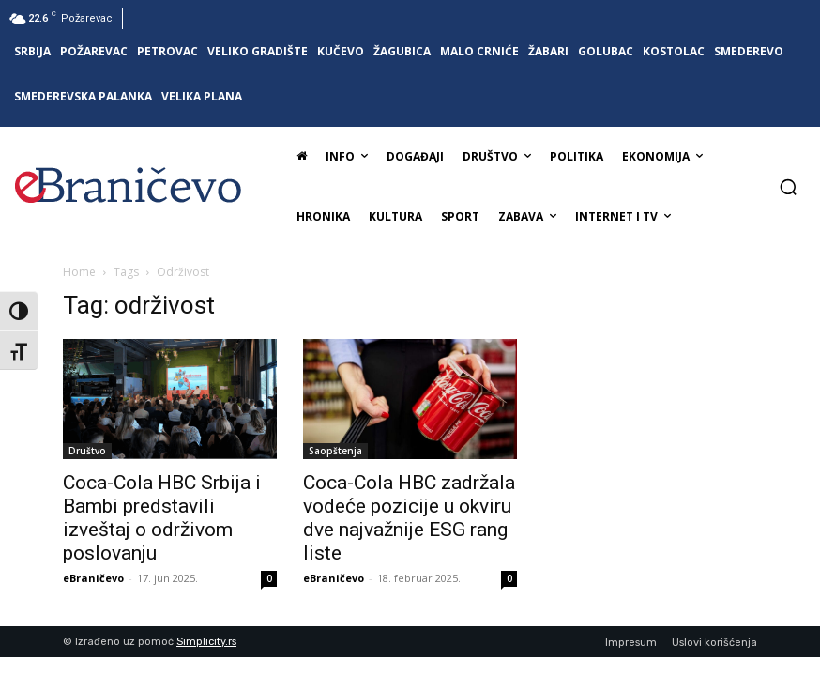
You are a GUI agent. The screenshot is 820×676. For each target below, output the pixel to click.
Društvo (87, 450)
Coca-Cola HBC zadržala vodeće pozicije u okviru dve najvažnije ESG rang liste (409, 517)
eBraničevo (93, 578)
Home (79, 272)
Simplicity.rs (206, 642)
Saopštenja (335, 450)
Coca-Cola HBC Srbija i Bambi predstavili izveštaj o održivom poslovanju (162, 517)
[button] (788, 186)
